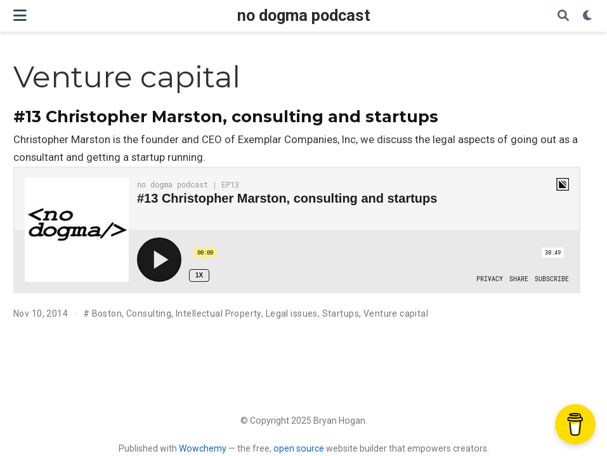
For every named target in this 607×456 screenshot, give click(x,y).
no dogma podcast (303, 15)
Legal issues (292, 313)
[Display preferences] (588, 16)
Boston (107, 313)
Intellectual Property (218, 313)
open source (298, 448)
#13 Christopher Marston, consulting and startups (225, 116)
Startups (340, 313)
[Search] (563, 16)
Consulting (148, 313)
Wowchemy (202, 448)
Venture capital (395, 313)
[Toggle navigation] (20, 15)
